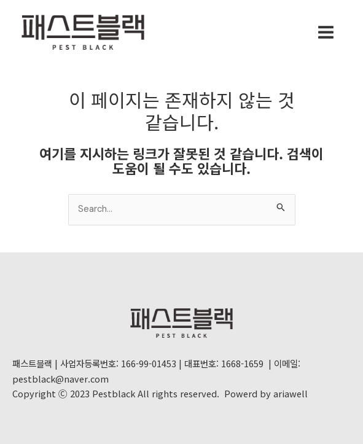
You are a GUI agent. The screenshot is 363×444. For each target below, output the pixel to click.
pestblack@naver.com (60, 378)
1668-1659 (242, 363)
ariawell (290, 393)
